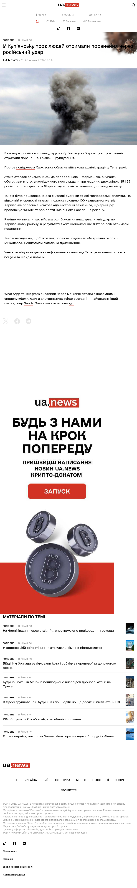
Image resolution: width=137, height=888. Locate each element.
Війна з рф (25, 40)
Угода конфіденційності (17, 866)
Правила (8, 859)
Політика (62, 780)
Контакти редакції (14, 874)
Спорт (120, 780)
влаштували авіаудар (93, 219)
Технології (100, 780)
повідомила (25, 167)
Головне (8, 40)
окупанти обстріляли (88, 238)
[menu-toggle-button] (3, 5)
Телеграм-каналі (98, 252)
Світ (15, 780)
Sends (28, 303)
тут (71, 303)
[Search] (133, 5)
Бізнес (81, 780)
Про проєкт (10, 851)
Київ (46, 780)
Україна (31, 780)
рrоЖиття (68, 790)
